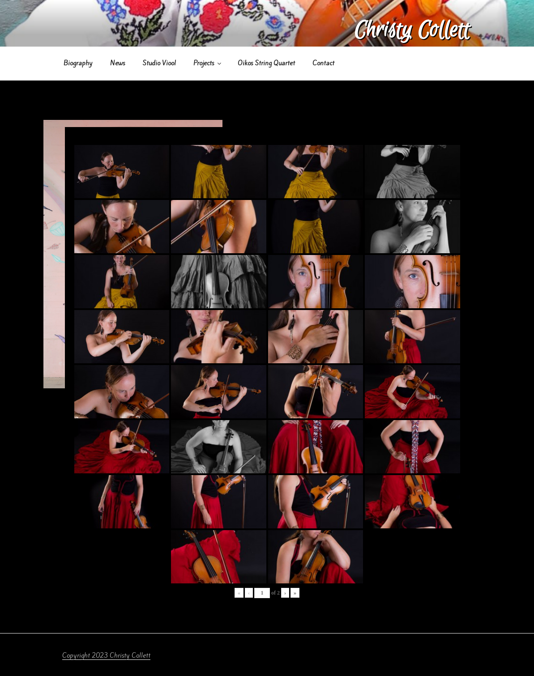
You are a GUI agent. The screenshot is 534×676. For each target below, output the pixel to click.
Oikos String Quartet (266, 63)
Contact (323, 63)
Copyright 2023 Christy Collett (106, 655)
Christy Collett (412, 30)
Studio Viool (159, 63)
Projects (207, 63)
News (117, 63)
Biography (78, 63)
